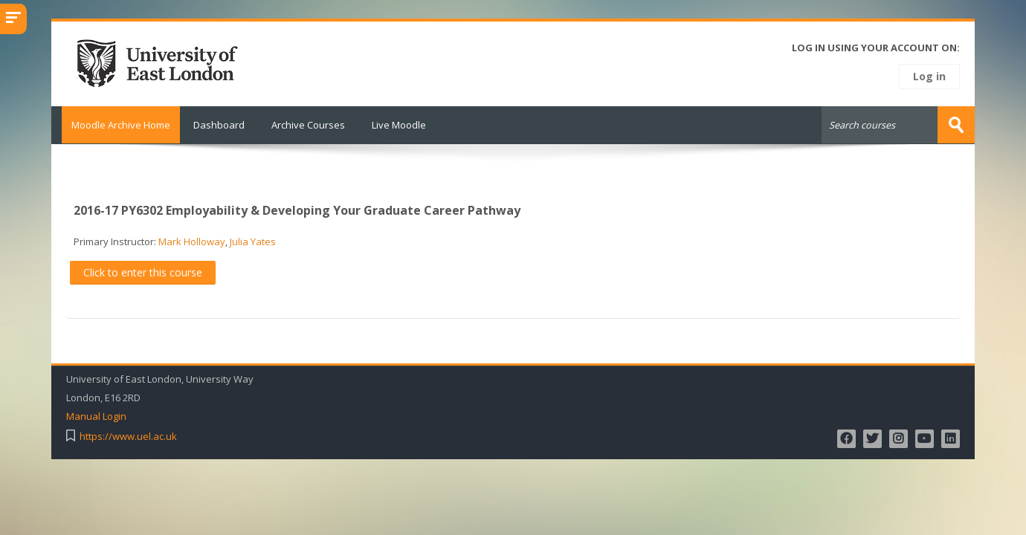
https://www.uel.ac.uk (128, 435)
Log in (929, 76)
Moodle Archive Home (115, 125)
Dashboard (219, 125)
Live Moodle (399, 125)
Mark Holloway (191, 240)
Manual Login (96, 415)
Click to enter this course (142, 272)
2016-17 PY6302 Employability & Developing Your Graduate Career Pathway (297, 209)
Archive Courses (308, 125)
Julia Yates (253, 240)
